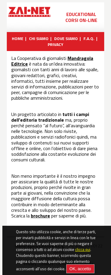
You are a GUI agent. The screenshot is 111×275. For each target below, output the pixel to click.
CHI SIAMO (39, 38)
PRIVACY (55, 44)
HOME (17, 38)
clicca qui (82, 252)
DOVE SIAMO (66, 38)
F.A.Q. (88, 38)
